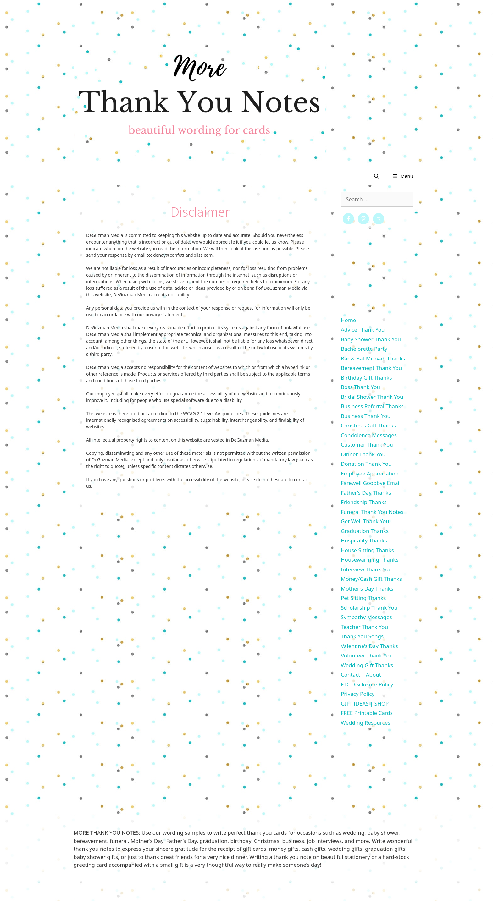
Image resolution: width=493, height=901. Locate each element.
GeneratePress (296, 891)
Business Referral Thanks (372, 406)
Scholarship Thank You (369, 607)
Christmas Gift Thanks (368, 425)
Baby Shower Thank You (371, 339)
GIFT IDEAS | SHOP (365, 703)
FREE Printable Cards (367, 713)
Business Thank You (366, 416)
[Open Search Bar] (376, 176)
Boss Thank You (360, 387)
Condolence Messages (369, 435)
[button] (402, 176)
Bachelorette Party (364, 348)
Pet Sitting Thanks (363, 598)
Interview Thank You (366, 569)
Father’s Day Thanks (366, 492)
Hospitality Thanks (364, 540)
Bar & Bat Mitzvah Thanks (373, 358)
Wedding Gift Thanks (367, 665)
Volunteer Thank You (367, 655)
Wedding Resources (365, 722)
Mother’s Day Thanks (367, 588)
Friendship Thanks (364, 502)
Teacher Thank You (364, 626)
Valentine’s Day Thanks (369, 646)
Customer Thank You (367, 444)
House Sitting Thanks (367, 550)
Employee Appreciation (370, 473)
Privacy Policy (357, 693)
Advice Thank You (363, 329)
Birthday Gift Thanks (366, 377)
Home (348, 320)
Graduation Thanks (365, 531)
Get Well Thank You (365, 521)
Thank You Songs (362, 636)
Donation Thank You (366, 463)
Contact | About (361, 674)
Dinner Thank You (363, 454)
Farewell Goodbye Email (371, 482)
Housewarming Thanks (370, 559)
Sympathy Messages (366, 617)
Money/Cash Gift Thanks (371, 578)
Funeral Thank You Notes (372, 511)
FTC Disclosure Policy (367, 684)
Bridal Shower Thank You (372, 396)
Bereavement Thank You (371, 367)
